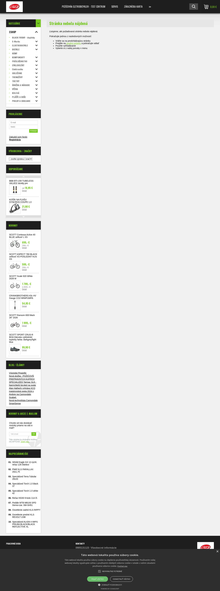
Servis (114, 6)
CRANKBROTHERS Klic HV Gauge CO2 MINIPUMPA (22, 296)
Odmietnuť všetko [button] (121, 579)
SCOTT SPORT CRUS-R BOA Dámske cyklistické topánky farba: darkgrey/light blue (22, 338)
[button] (110, 584)
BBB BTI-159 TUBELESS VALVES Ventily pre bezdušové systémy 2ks (21, 183)
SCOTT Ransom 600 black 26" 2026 (22, 316)
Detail (24, 191)
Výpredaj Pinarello (17, 373)
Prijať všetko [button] (97, 579)
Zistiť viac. (25, 442)
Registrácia (15, 139)
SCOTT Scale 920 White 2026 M (21, 277)
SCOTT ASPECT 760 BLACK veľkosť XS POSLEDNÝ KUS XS (23, 256)
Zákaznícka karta (133, 6)
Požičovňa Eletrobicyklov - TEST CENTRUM (83, 6)
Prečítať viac (122, 566)
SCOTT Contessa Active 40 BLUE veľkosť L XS (22, 235)
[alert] (110, 570)
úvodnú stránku (73, 43)
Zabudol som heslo (18, 137)
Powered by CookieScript (110, 589)
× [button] (217, 551)
